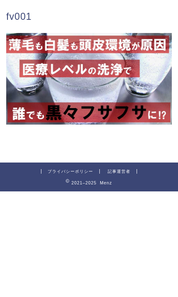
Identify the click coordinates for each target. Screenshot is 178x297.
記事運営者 (119, 171)
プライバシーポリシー (70, 171)
